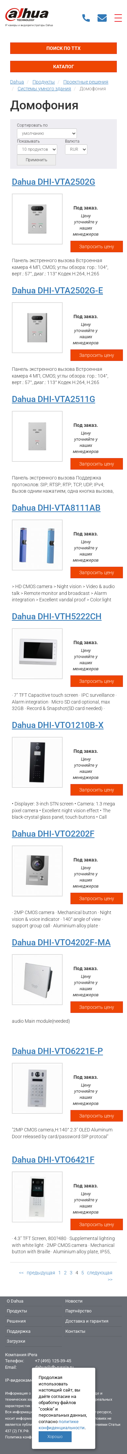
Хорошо (55, 1436)
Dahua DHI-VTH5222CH (57, 616)
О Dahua (15, 1301)
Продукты (17, 1310)
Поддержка (18, 1331)
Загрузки (16, 1341)
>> (110, 1279)
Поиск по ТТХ (63, 48)
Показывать (28, 141)
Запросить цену (96, 246)
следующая (99, 1272)
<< (21, 1272)
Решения (16, 1321)
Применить (36, 160)
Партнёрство (78, 1310)
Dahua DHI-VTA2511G (53, 399)
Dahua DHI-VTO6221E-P (57, 1051)
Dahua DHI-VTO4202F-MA (61, 942)
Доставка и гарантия (86, 1321)
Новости (74, 1301)
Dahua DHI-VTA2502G (53, 182)
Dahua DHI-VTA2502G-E (57, 290)
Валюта (72, 141)
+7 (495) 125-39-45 (53, 1360)
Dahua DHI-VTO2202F (53, 834)
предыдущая (41, 1272)
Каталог (63, 66)
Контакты (75, 1331)
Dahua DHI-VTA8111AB (56, 508)
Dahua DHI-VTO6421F (53, 1160)
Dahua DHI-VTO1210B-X (58, 725)
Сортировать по (32, 125)
